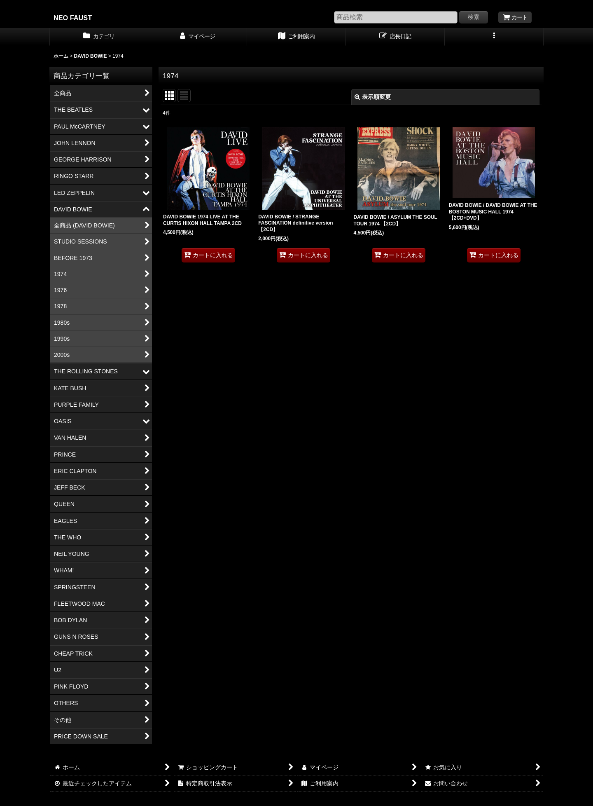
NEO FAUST (73, 17)
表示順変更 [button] (373, 97)
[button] (494, 37)
